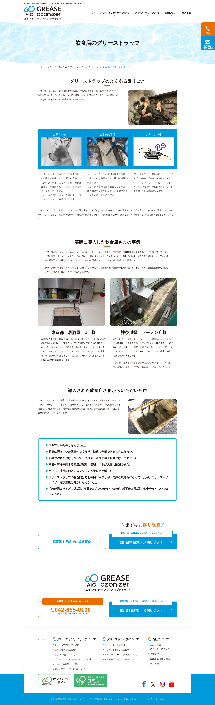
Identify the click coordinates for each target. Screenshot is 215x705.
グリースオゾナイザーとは (67, 645)
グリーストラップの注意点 (116, 649)
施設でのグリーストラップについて (120, 659)
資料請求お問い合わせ (208, 47)
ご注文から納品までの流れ (67, 664)
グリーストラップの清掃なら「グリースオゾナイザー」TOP (68, 67)
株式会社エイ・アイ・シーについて (160, 647)
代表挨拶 (154, 654)
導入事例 (186, 13)
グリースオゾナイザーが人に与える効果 (73, 659)
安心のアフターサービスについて (70, 669)
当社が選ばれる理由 (160, 659)
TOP (92, 13)
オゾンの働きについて (65, 654)
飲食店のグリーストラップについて (120, 654)
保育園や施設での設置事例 (72, 541)
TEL (208, 33)
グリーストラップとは (114, 645)
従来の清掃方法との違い (66, 649)
